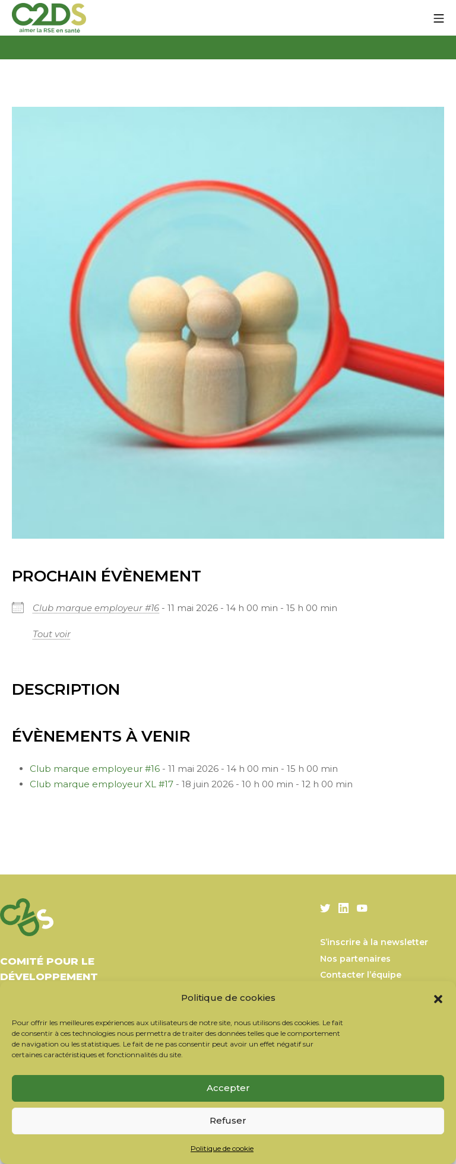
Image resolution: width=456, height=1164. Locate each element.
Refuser (228, 1120)
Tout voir (52, 634)
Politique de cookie (222, 1148)
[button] (438, 998)
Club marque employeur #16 (96, 607)
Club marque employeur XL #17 (101, 784)
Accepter (228, 1087)
